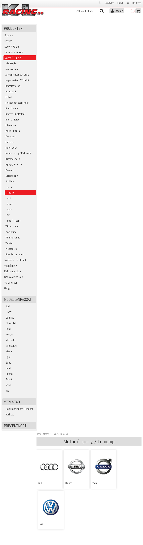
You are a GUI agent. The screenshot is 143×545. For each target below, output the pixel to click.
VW (6, 391)
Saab (7, 363)
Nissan (8, 351)
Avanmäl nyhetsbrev (11, 535)
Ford (7, 329)
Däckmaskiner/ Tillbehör (18, 409)
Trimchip (65, 26)
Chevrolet (9, 323)
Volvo (7, 385)
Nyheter (136, 3)
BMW (7, 312)
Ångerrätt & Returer (46, 528)
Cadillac (8, 318)
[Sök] (89, 11)
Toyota (8, 380)
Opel (6, 357)
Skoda (8, 374)
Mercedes (9, 340)
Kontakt (109, 3)
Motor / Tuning (51, 26)
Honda (8, 335)
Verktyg (8, 415)
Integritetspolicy (44, 532)
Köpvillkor (123, 3)
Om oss (76, 518)
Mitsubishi (10, 346)
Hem (39, 26)
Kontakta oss (43, 518)
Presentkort (15, 425)
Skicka (137, 495)
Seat (7, 368)
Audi (6, 307)
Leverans (40, 525)
